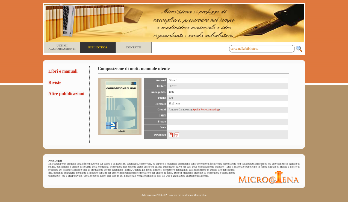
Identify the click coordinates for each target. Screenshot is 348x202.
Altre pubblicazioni (66, 93)
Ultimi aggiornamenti (61, 47)
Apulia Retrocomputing (205, 109)
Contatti (133, 47)
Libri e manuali (63, 71)
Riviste (54, 82)
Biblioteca (97, 47)
